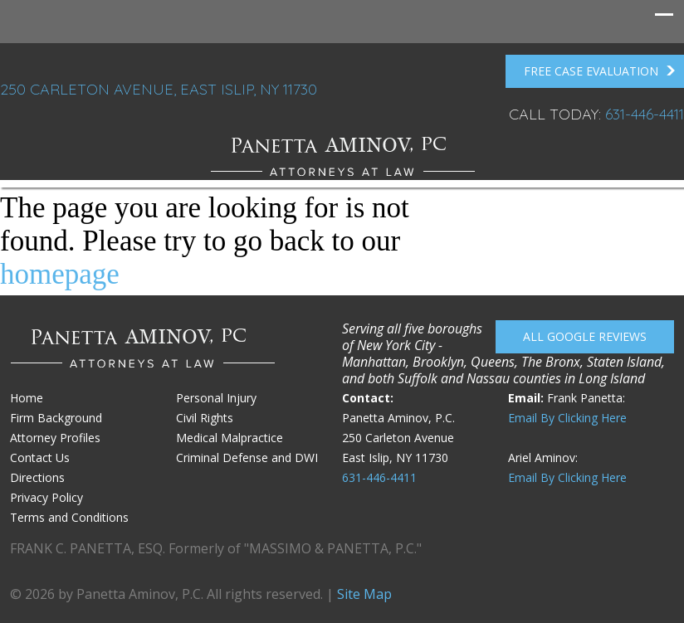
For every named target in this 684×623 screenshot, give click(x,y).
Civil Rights (204, 418)
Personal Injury (216, 398)
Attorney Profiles (55, 437)
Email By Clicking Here (567, 418)
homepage (60, 274)
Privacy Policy (46, 497)
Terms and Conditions (69, 517)
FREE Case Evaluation (600, 71)
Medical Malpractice (229, 437)
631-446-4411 (644, 114)
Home (26, 398)
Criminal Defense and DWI (247, 457)
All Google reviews (585, 336)
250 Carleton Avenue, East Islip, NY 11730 (158, 89)
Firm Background (56, 418)
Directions (37, 477)
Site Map (364, 594)
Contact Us (40, 457)
